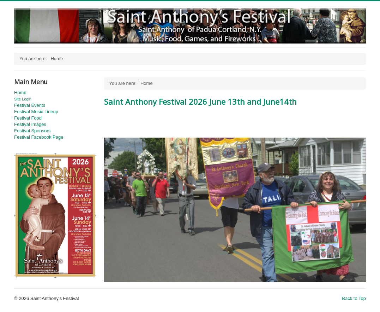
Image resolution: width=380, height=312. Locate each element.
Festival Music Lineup (36, 111)
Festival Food (28, 118)
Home (20, 92)
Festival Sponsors (32, 130)
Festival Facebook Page (38, 137)
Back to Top (354, 298)
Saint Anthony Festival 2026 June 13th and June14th (200, 101)
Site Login (22, 99)
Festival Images (30, 124)
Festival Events (29, 105)
